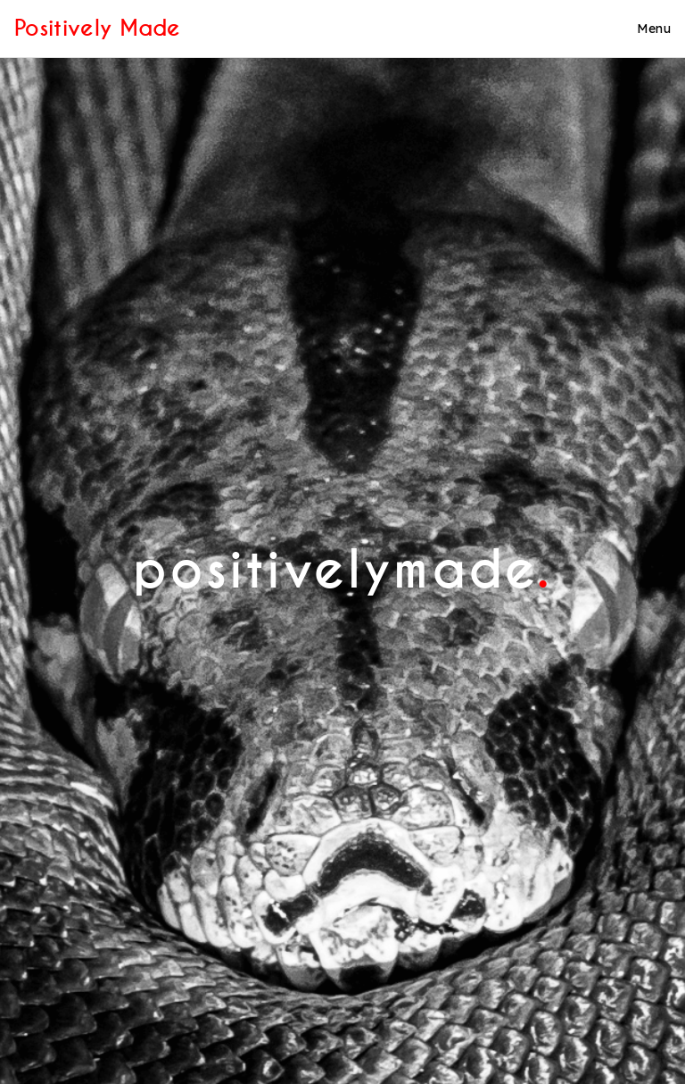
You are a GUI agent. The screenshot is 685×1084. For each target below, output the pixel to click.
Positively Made (97, 28)
